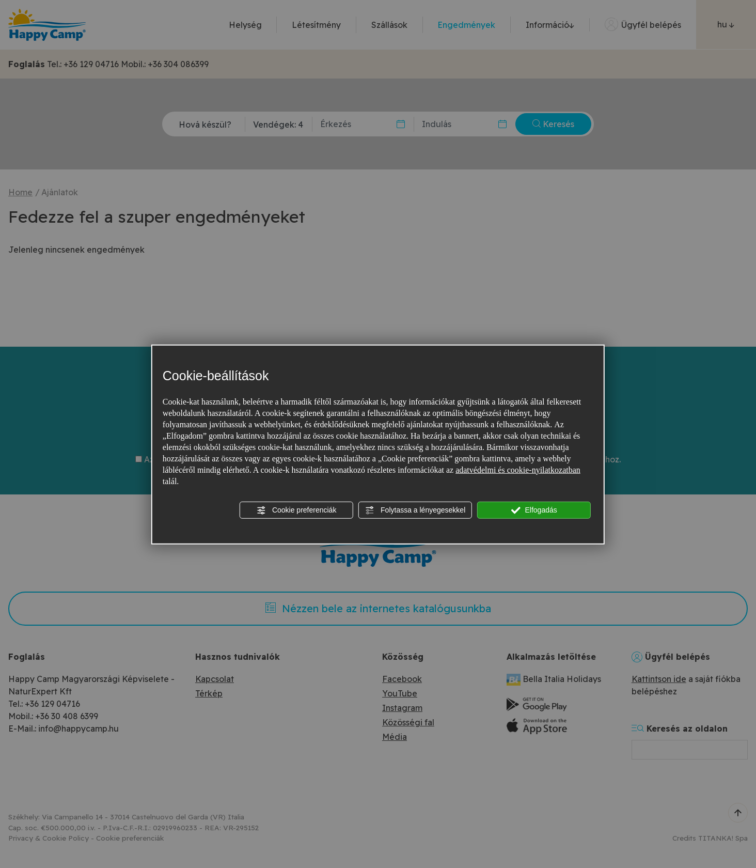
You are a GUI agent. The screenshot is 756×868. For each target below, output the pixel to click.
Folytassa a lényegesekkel (415, 510)
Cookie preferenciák (296, 510)
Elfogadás (534, 510)
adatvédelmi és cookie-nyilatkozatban (517, 469)
